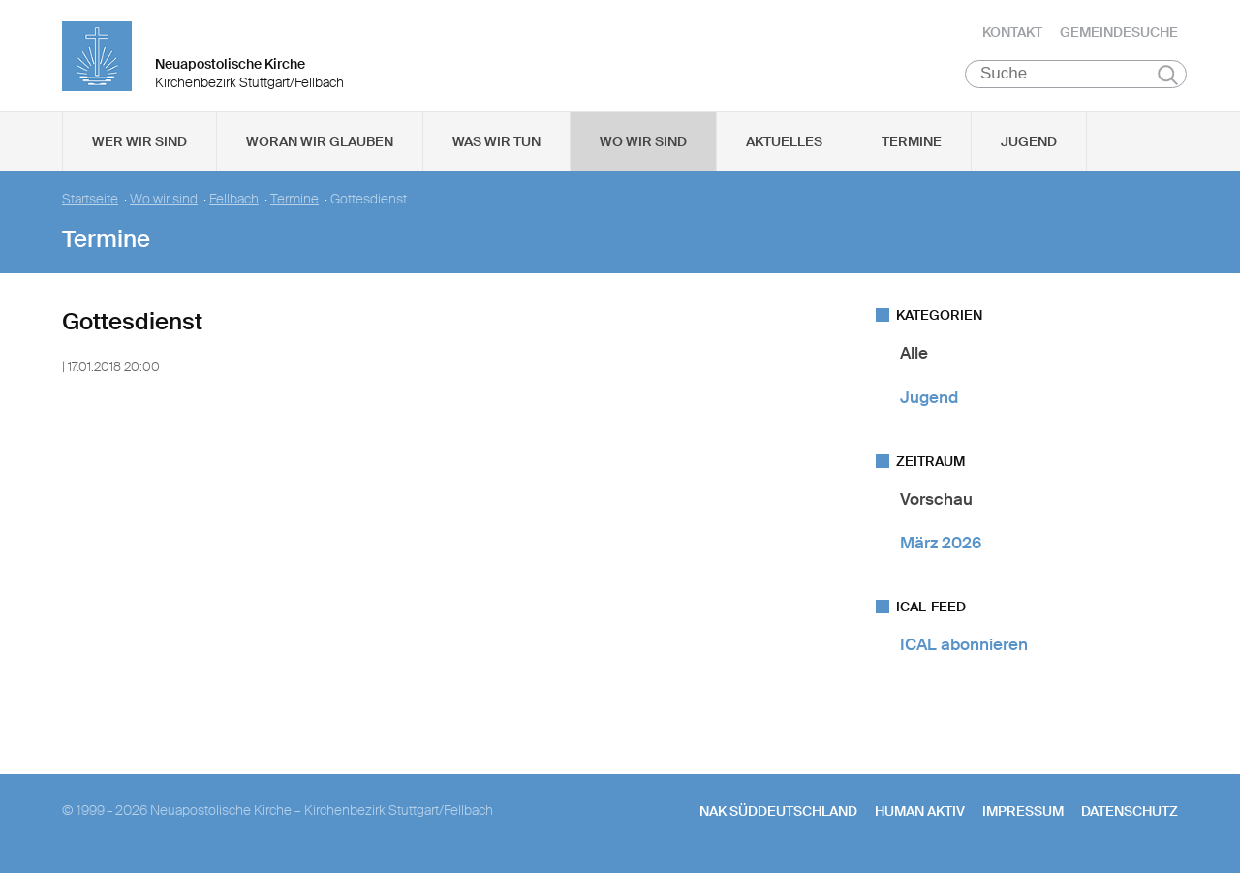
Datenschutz (1129, 815)
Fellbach (234, 204)
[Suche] (1076, 78)
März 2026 (940, 547)
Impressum (1023, 815)
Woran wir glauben (319, 146)
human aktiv (920, 815)
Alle (914, 357)
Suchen (1168, 79)
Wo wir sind (643, 146)
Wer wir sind (139, 146)
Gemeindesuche (1119, 34)
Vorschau (936, 503)
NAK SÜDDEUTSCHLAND (778, 815)
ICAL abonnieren (964, 649)
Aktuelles (784, 146)
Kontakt (1012, 34)
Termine (912, 146)
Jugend (1029, 146)
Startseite (90, 204)
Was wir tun (496, 146)
